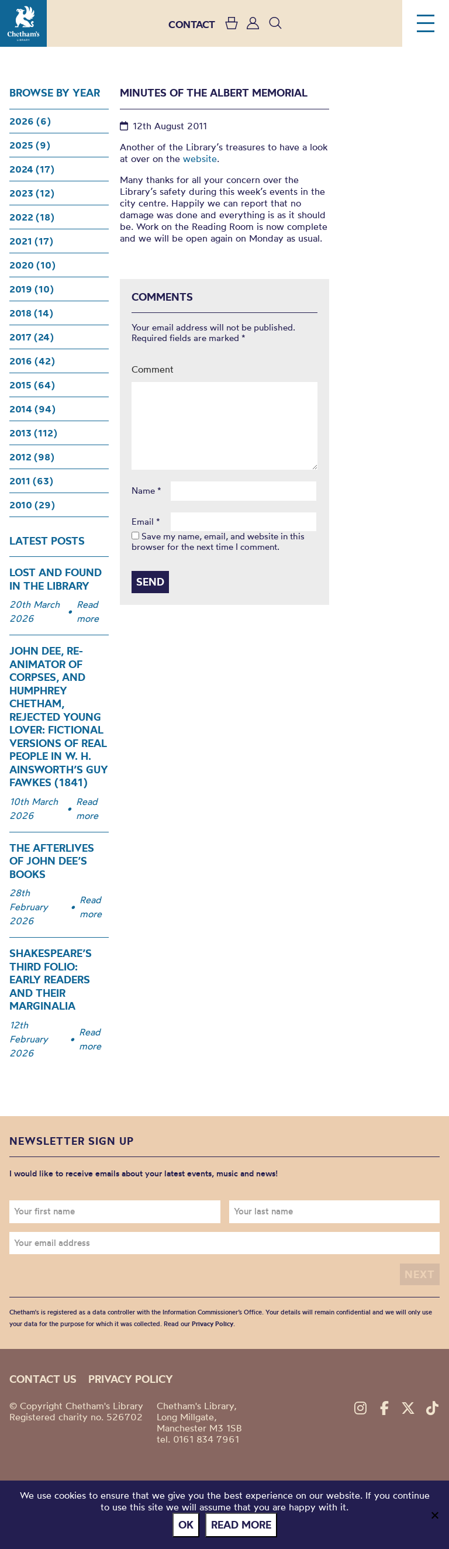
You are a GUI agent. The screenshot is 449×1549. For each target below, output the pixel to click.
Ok (186, 1524)
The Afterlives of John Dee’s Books (51, 861)
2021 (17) (31, 241)
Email (146, 522)
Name (146, 491)
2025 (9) (29, 145)
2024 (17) (31, 169)
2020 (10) (32, 265)
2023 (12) (31, 193)
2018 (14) (31, 313)
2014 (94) (32, 409)
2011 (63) (31, 481)
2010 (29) (32, 505)
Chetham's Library (23, 23)
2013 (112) (33, 433)
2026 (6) (30, 121)
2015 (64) (32, 385)
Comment (153, 369)
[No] (434, 1515)
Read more (88, 611)
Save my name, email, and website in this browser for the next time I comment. (218, 541)
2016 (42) (32, 361)
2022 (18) (31, 217)
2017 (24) (31, 337)
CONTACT (191, 24)
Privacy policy (130, 1378)
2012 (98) (31, 457)
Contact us (43, 1378)
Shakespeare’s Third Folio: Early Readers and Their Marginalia (50, 979)
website (200, 158)
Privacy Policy (212, 1324)
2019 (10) (31, 289)
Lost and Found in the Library (55, 579)
